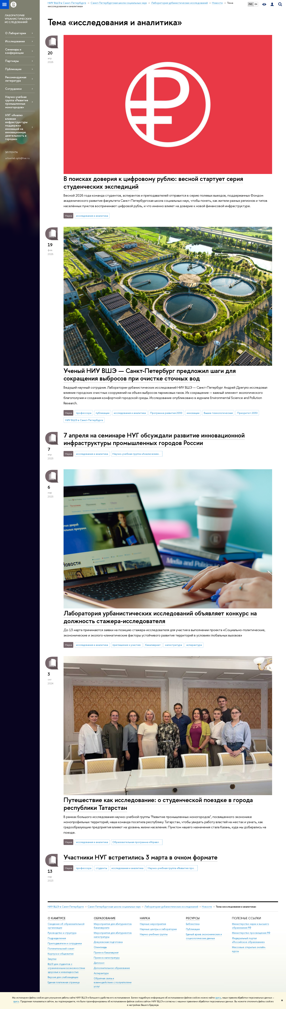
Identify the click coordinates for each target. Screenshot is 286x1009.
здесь (218, 997)
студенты (101, 868)
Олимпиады (100, 947)
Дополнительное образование (112, 968)
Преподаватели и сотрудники (65, 943)
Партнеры (12, 61)
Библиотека (192, 924)
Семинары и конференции (14, 51)
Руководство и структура (62, 933)
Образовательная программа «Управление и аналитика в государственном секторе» (137, 842)
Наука (145, 918)
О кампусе (56, 918)
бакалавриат (153, 645)
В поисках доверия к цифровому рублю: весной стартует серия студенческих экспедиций (153, 182)
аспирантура (194, 645)
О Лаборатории (15, 33)
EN (256, 4)
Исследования (15, 41)
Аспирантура (101, 973)
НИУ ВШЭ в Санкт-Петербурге (84, 420)
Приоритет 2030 (247, 413)
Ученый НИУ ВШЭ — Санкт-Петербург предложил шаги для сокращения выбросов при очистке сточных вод (150, 374)
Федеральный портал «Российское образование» (248, 940)
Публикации (13, 69)
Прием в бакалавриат (106, 952)
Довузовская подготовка (108, 942)
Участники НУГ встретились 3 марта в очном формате (140, 857)
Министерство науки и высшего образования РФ (250, 926)
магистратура (173, 645)
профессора (83, 413)
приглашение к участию (126, 645)
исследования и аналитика (92, 215)
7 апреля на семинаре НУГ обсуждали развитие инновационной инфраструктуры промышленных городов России (154, 439)
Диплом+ (99, 963)
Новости (207, 906)
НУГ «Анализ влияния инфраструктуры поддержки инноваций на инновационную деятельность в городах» (16, 127)
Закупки (52, 959)
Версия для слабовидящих (63, 977)
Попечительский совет (61, 948)
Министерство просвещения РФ (251, 933)
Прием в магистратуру (107, 957)
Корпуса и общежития (60, 953)
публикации (102, 413)
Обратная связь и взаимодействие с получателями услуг (112, 982)
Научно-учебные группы (154, 934)
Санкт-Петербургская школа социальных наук (114, 906)
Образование (104, 918)
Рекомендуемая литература (15, 78)
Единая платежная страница (63, 982)
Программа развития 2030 (166, 413)
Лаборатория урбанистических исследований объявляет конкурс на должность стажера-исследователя (160, 617)
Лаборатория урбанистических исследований (171, 906)
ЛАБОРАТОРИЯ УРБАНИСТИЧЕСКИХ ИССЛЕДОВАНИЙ (18, 19)
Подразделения (57, 938)
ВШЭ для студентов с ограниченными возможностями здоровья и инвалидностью (66, 968)
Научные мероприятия (153, 924)
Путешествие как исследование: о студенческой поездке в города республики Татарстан (158, 803)
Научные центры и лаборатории (158, 929)
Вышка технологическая (218, 413)
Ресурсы (193, 918)
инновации (193, 413)
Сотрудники (13, 89)
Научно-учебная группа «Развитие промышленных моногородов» (16, 102)
